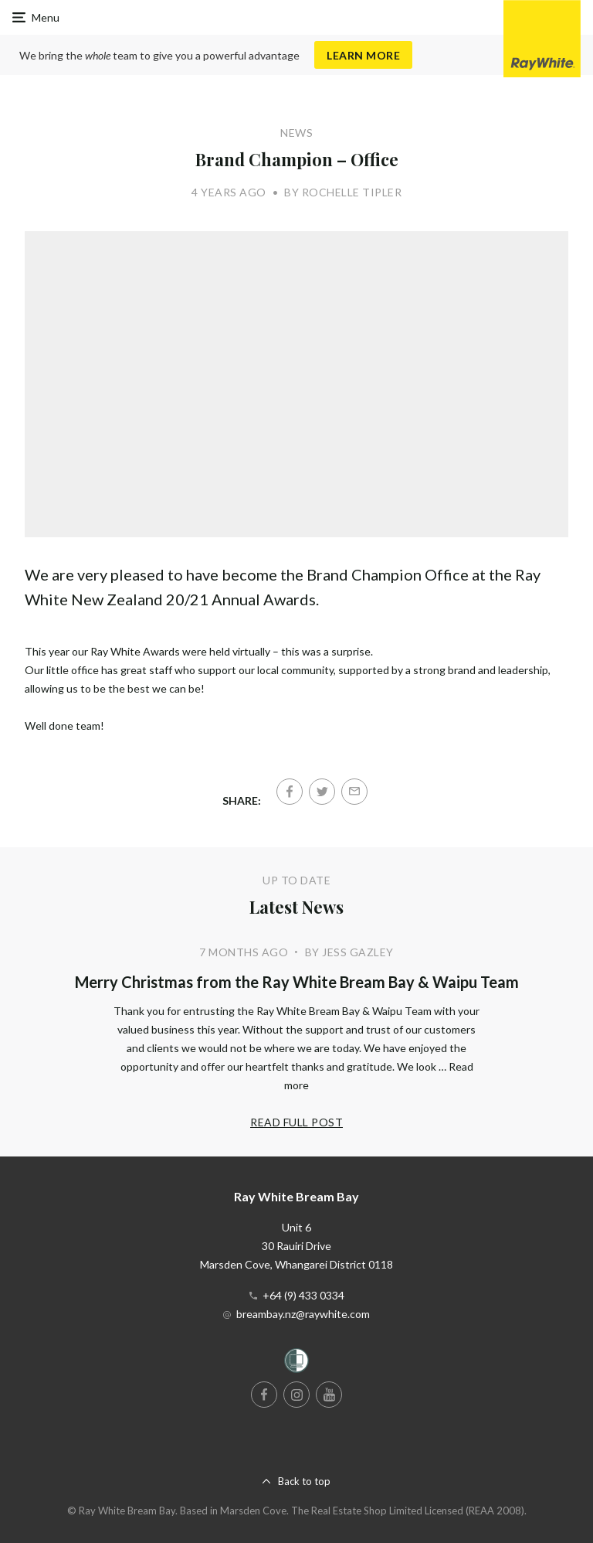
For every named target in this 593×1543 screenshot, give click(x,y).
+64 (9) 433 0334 (303, 1295)
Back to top (304, 1481)
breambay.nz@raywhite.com (303, 1313)
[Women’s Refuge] (296, 1363)
